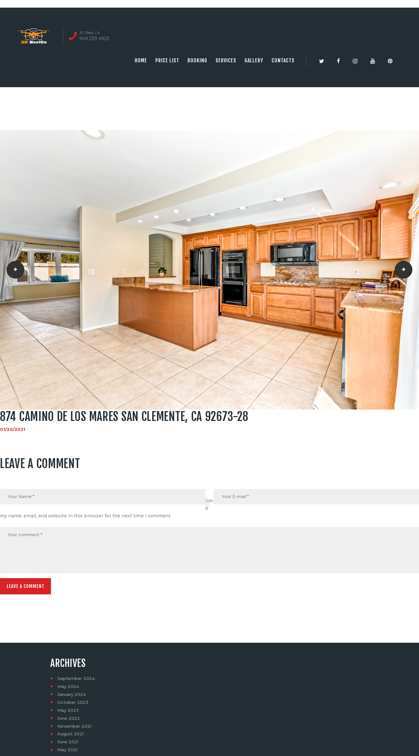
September (76, 680)
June (69, 720)
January (72, 696)
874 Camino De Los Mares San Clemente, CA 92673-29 (410, 270)
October (73, 704)
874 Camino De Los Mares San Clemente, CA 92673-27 (13, 270)
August (71, 736)
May (68, 688)
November (75, 728)
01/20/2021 (12, 429)
